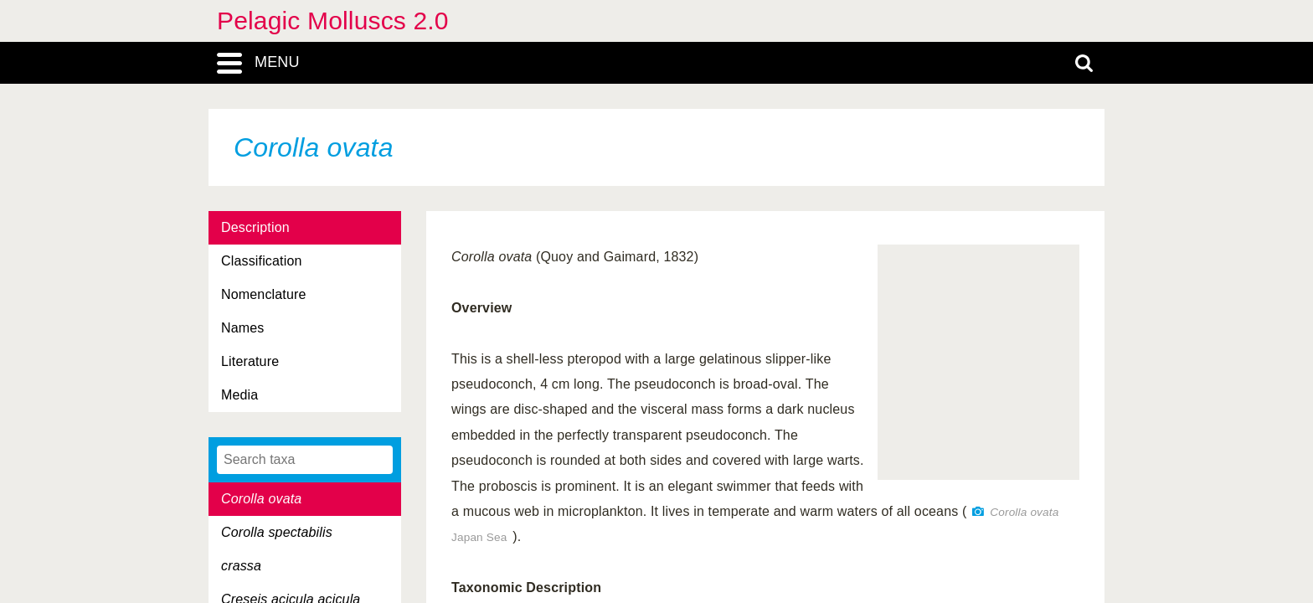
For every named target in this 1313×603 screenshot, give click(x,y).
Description (255, 227)
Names (242, 328)
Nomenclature (263, 294)
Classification (261, 261)
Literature (250, 361)
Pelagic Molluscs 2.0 (333, 20)
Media (239, 395)
